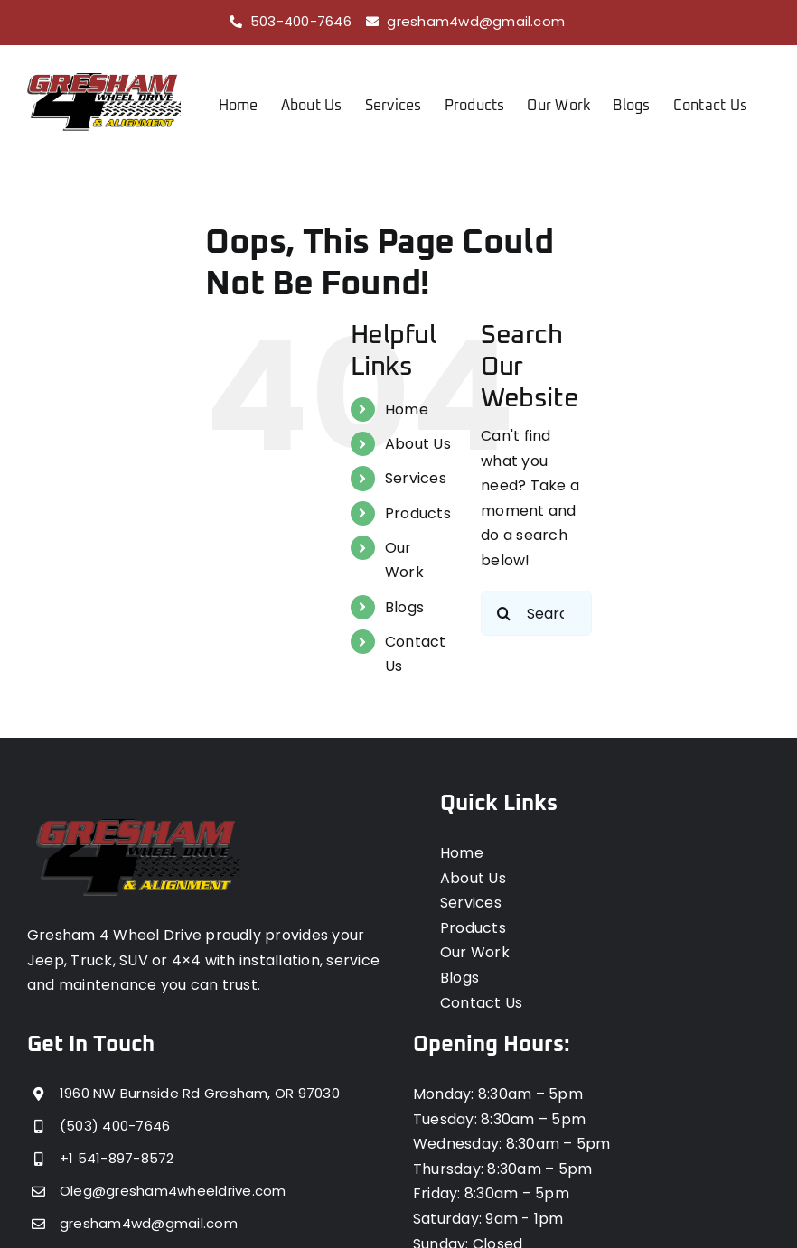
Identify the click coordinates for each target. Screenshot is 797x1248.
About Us (418, 443)
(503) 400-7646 (115, 1125)
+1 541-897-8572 (117, 1158)
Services (415, 478)
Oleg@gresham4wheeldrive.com (173, 1190)
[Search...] (536, 613)
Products (418, 512)
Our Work (475, 952)
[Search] (503, 613)
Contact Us (481, 1002)
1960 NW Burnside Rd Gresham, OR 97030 (200, 1093)
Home (406, 408)
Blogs (404, 606)
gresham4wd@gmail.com (476, 21)
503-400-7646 (301, 21)
